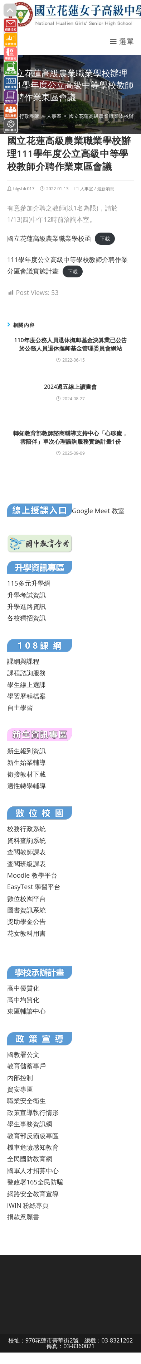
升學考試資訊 (26, 595)
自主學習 (20, 707)
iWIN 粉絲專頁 (28, 1205)
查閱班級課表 (26, 863)
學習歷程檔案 (26, 696)
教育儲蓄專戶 (26, 1066)
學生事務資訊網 (29, 1124)
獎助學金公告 (26, 921)
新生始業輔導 (26, 762)
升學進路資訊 (26, 606)
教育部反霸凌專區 (33, 1135)
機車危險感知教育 (33, 1147)
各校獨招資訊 (26, 618)
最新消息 (105, 189)
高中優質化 (23, 988)
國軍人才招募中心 (33, 1170)
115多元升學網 (28, 583)
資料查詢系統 (26, 840)
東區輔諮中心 (26, 1011)
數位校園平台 (26, 898)
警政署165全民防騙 (35, 1182)
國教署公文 (23, 1054)
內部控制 (20, 1077)
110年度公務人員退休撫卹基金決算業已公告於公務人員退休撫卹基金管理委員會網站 (70, 344)
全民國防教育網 (29, 1158)
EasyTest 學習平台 (33, 886)
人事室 (86, 189)
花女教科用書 (26, 933)
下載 (105, 238)
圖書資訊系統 (26, 910)
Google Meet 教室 (98, 510)
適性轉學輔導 (26, 785)
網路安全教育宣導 (33, 1193)
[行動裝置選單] (122, 41)
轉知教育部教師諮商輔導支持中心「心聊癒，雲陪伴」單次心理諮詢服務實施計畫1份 (70, 437)
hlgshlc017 (23, 189)
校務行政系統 (26, 828)
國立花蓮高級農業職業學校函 (49, 238)
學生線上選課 (26, 684)
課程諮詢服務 (26, 672)
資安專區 (20, 1089)
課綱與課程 (23, 661)
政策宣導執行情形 (33, 1112)
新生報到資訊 (26, 751)
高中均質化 (23, 999)
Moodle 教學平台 (32, 875)
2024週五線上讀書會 (70, 387)
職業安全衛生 (26, 1100)
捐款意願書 (23, 1216)
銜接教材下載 (26, 774)
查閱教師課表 (26, 852)
